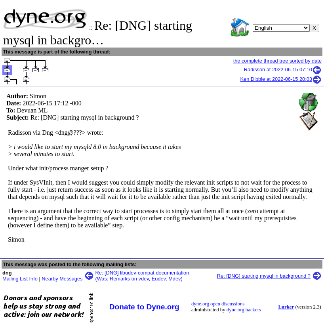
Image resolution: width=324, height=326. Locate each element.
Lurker (286, 307)
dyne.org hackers (244, 310)
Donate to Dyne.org (144, 307)
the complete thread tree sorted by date (277, 61)
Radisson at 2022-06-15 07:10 (283, 69)
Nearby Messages (62, 279)
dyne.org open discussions (217, 304)
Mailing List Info (20, 279)
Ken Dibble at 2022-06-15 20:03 (281, 79)
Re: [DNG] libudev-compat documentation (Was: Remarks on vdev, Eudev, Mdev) (142, 276)
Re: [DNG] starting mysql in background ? (264, 276)
